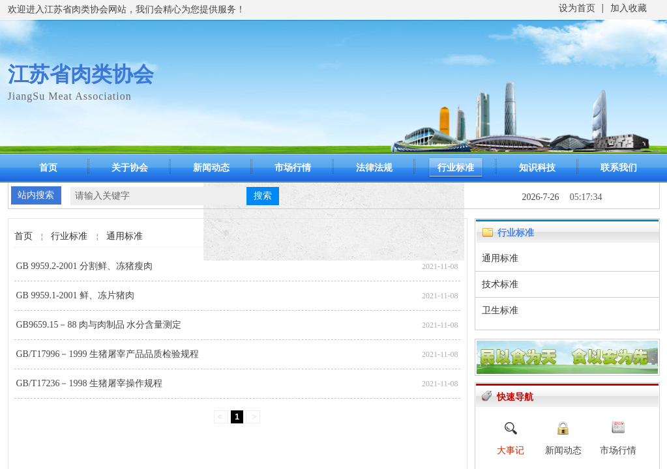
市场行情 (292, 168)
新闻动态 (211, 168)
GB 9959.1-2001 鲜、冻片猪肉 (75, 295)
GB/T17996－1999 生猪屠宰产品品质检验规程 (107, 354)
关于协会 (129, 168)
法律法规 (374, 168)
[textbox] (158, 196)
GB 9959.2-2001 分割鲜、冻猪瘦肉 (84, 266)
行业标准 (455, 168)
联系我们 (618, 168)
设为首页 (577, 8)
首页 (48, 168)
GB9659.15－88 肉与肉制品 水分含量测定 (99, 325)
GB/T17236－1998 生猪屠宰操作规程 (89, 383)
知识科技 (537, 168)
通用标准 (124, 236)
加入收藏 (628, 8)
